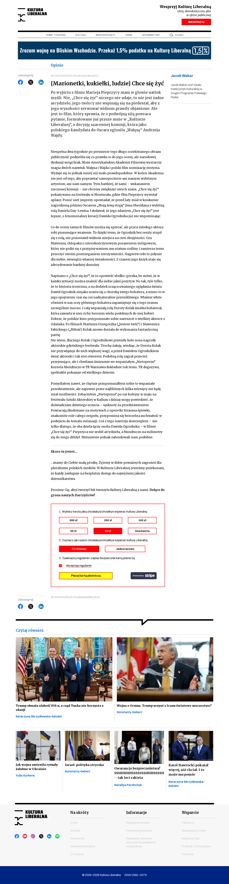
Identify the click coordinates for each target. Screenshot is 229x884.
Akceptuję (79, 567)
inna (142, 532)
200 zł (108, 521)
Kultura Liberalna (41, 15)
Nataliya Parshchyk (128, 788)
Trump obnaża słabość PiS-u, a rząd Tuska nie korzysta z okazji (62, 709)
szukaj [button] (179, 36)
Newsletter (77, 838)
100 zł (142, 521)
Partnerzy (188, 822)
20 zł (108, 532)
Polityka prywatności (139, 830)
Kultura (80, 36)
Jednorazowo (125, 550)
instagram (30, 836)
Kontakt (75, 830)
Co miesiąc (79, 550)
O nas (73, 822)
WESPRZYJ (196, 22)
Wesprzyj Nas (190, 838)
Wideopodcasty (105, 36)
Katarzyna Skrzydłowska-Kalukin (39, 719)
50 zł (73, 532)
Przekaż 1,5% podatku (196, 846)
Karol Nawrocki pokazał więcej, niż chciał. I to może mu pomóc (188, 772)
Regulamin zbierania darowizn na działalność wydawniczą (141, 842)
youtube (23, 836)
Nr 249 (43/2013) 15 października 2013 (75, 76)
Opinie (128, 36)
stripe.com (144, 577)
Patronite (188, 854)
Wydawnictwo (151, 36)
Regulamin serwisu (138, 822)
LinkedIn (41, 83)
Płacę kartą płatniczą (86, 577)
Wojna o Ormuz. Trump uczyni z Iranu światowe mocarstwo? (156, 709)
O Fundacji (77, 854)
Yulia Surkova (25, 779)
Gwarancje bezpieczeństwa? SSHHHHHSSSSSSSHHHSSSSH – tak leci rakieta (139, 776)
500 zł (73, 521)
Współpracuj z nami (194, 830)
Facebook (20, 83)
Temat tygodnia (55, 36)
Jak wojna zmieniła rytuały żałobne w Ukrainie (38, 770)
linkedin (44, 836)
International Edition (82, 846)
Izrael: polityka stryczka (85, 768)
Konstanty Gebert (129, 719)
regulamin (85, 567)
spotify (51, 836)
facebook (17, 836)
